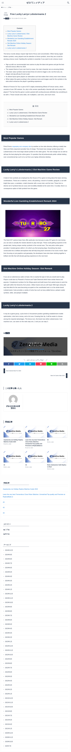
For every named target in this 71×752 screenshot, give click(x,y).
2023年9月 (8, 607)
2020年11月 (9, 737)
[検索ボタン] (68, 3)
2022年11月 (9, 650)
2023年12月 (9, 593)
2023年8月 (8, 611)
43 (3, 502)
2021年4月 (8, 724)
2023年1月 (8, 641)
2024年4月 (8, 576)
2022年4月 (8, 681)
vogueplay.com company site (21, 146)
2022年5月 (8, 676)
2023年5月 (8, 624)
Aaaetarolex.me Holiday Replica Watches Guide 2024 (20, 489)
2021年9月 (8, 711)
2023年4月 (8, 628)
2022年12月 (9, 646)
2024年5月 (8, 572)
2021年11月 (9, 702)
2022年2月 (8, 689)
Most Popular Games (14, 31)
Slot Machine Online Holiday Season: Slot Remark (25, 119)
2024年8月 (8, 559)
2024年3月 (8, 580)
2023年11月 (9, 598)
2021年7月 (8, 715)
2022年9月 (8, 659)
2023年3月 (8, 633)
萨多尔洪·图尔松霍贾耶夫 (13, 407)
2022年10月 (9, 654)
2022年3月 (8, 685)
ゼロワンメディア (35, 3)
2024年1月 (8, 589)
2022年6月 (8, 672)
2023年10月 (9, 602)
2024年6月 (8, 567)
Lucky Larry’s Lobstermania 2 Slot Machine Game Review (28, 113)
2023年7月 (8, 615)
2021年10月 (9, 707)
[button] (9, 363)
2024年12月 (9, 550)
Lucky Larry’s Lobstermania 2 (17, 48)
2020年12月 (9, 733)
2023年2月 (8, 637)
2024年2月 (8, 585)
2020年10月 (9, 741)
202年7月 (8, 746)
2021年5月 (8, 720)
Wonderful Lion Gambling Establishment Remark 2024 (27, 116)
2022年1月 (8, 694)
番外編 (7, 534)
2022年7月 (8, 667)
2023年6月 (8, 620)
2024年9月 (8, 554)
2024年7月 (8, 563)
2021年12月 (9, 698)
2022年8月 (8, 663)
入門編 (7, 18)
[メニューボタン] (3, 3)
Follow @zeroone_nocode (35, 349)
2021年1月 (8, 728)
